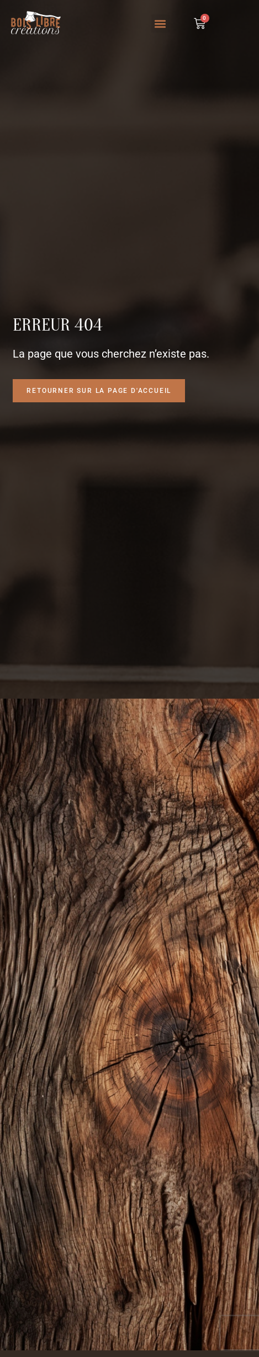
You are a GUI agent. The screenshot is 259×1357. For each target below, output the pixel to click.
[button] (160, 23)
